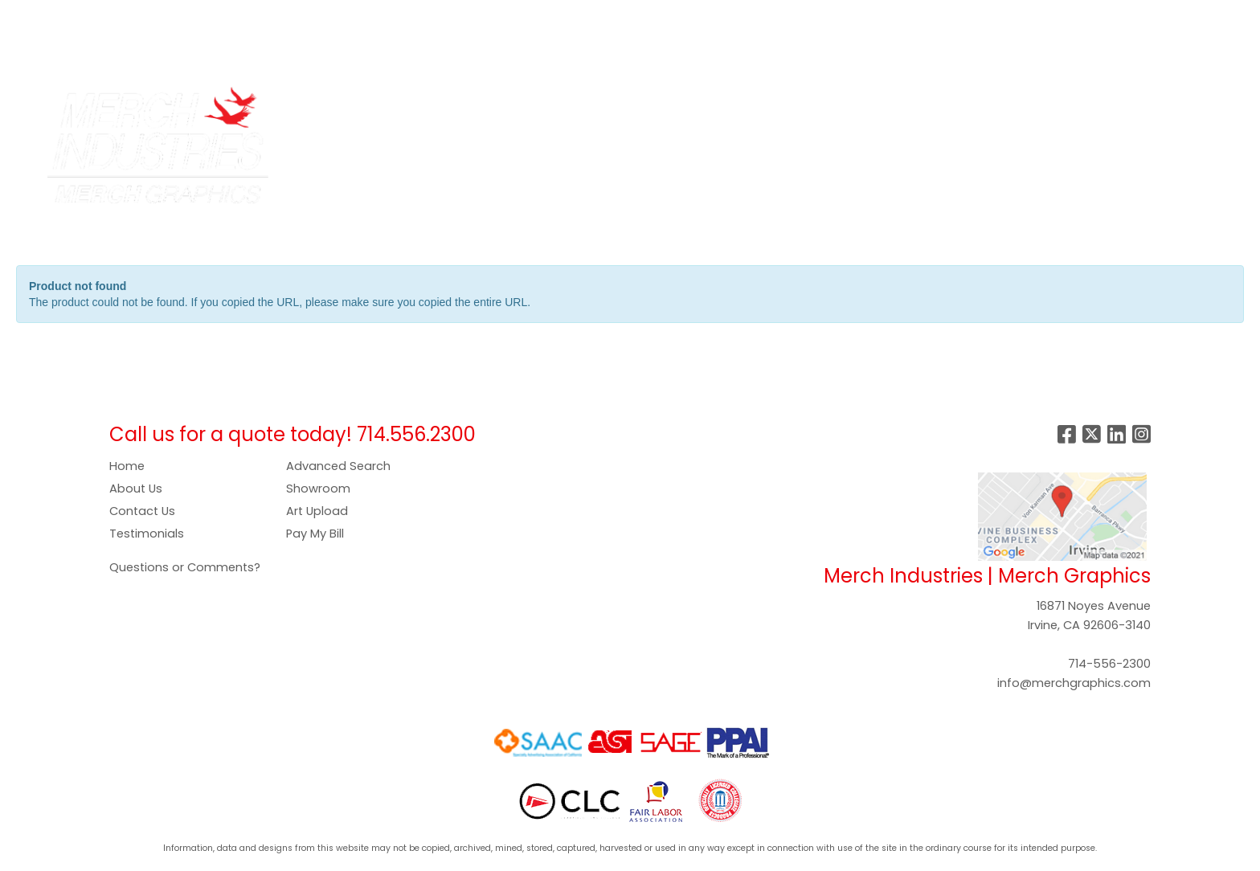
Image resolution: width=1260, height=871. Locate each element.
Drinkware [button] (621, 106)
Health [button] (838, 106)
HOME (34, 17)
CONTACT (47, 52)
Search (995, 17)
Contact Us (142, 511)
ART (329, 17)
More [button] (1082, 106)
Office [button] (901, 106)
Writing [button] (1021, 106)
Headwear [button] (762, 106)
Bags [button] (552, 106)
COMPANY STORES (247, 17)
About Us (135, 488)
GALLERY (450, 17)
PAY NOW (382, 17)
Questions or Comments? (184, 567)
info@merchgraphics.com (1074, 683)
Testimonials (146, 533)
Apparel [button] (487, 106)
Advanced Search (338, 466)
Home (127, 466)
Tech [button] (960, 106)
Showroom (318, 488)
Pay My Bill (315, 533)
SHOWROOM (527, 17)
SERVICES (149, 17)
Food (691, 106)
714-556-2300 (1109, 664)
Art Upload (317, 511)
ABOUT (86, 17)
